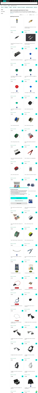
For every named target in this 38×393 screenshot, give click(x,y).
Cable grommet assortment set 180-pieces (17, 59)
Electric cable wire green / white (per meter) (17, 240)
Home (1, 5)
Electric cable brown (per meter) (29, 125)
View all (2, 7)
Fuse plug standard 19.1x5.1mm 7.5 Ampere (31, 289)
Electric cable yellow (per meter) (29, 240)
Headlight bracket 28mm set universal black (31, 322)
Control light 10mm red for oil (15, 92)
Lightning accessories (14, 5)
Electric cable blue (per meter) (15, 125)
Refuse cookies (19, 203)
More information (13, 195)
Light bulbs (14, 7)
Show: (20, 14)
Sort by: (30, 14)
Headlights (6, 7)
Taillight (10, 7)
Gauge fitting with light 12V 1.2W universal (16, 305)
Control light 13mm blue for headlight (30, 92)
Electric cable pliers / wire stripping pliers (30, 158)
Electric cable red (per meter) (15, 174)
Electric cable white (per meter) (29, 223)
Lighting (9, 5)
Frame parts (5, 5)
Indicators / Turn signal (21, 7)
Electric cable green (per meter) (15, 141)
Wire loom (35, 7)
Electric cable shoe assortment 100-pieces (30, 174)
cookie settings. (22, 194)
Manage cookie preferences (19, 200)
